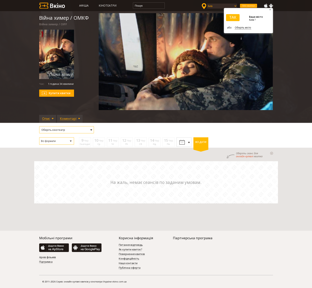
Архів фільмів (47, 257)
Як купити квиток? (130, 249)
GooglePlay (271, 6)
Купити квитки (59, 93)
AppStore (266, 6)
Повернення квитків (132, 254)
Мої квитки (248, 5)
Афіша (84, 5)
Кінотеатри (107, 5)
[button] (56, 141)
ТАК (232, 17)
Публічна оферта (129, 267)
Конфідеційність (129, 258)
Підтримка (46, 262)
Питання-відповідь (131, 245)
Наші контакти (128, 263)
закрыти (271, 153)
